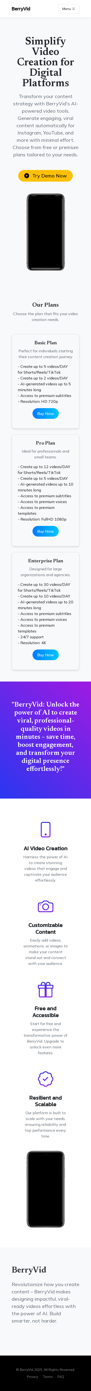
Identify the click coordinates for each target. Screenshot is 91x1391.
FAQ (61, 1376)
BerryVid (21, 8)
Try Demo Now (45, 176)
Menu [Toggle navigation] (68, 9)
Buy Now (45, 413)
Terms (48, 1376)
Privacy (32, 1376)
